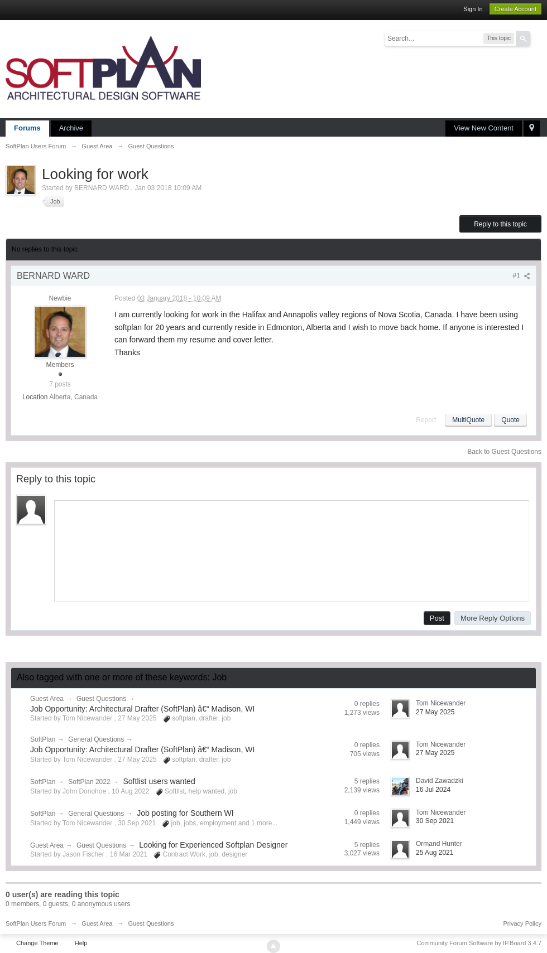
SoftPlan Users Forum (36, 923)
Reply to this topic (500, 224)
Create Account (515, 9)
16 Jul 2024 (433, 790)
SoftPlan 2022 (89, 782)
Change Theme (37, 943)
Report (426, 420)
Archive (71, 128)
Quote (510, 420)
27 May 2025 (435, 712)
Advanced (536, 37)
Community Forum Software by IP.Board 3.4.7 (478, 943)
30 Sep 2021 (435, 821)
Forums (27, 128)
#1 (521, 276)
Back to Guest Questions (504, 452)
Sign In (472, 9)
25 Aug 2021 (434, 853)
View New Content (484, 128)
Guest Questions (101, 699)
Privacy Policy (522, 923)
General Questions (96, 739)
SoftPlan (42, 739)
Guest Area (47, 699)
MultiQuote (468, 420)
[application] (291, 549)
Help (81, 943)
